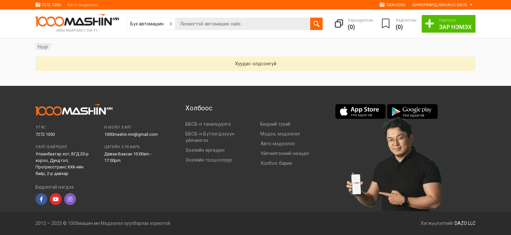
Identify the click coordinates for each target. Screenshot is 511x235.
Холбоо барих (276, 163)
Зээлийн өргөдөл (205, 150)
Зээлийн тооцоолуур (208, 160)
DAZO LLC (465, 223)
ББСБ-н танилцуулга (208, 124)
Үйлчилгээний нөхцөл (284, 153)
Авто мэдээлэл (82, 5)
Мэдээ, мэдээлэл (280, 134)
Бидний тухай (275, 124)
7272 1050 (48, 5)
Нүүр (43, 46)
